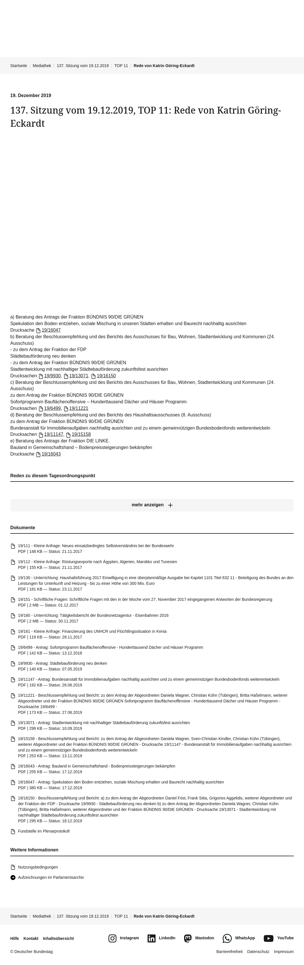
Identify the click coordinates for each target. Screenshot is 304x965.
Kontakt (30, 938)
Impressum (284, 951)
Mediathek (42, 65)
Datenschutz (258, 951)
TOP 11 (121, 65)
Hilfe (14, 938)
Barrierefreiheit (229, 951)
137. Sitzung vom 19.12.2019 (83, 65)
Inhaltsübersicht (58, 938)
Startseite (18, 65)
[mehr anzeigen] (152, 505)
